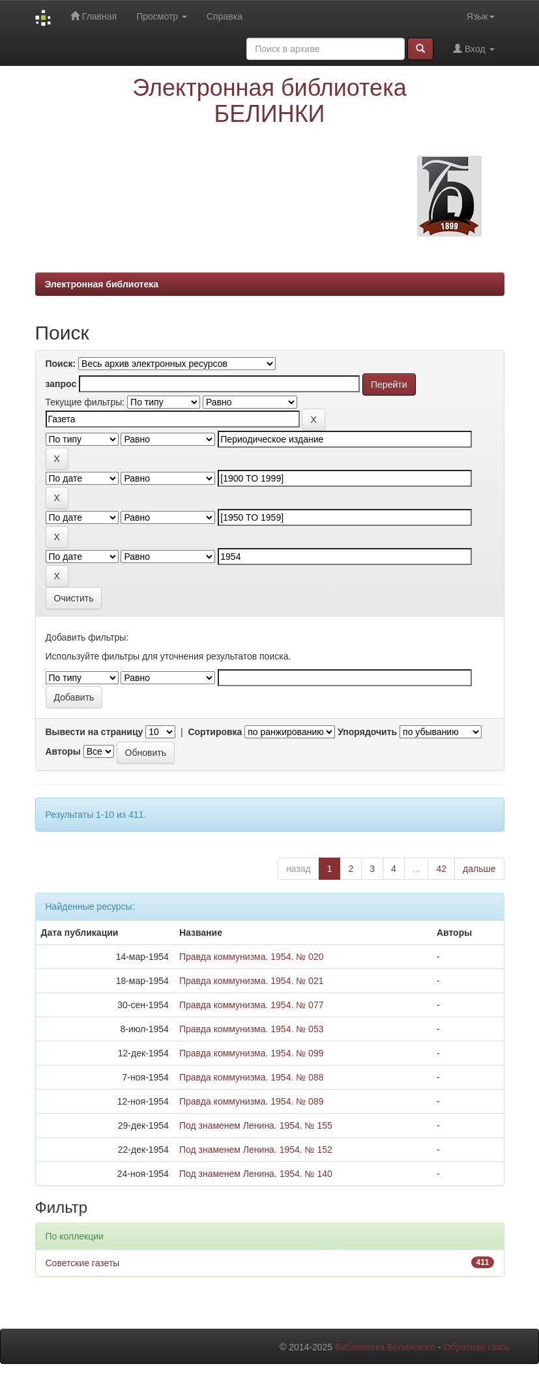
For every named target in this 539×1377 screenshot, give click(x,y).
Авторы (63, 751)
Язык (481, 16)
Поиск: (61, 363)
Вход (473, 48)
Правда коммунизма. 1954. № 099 (251, 1053)
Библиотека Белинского (385, 1347)
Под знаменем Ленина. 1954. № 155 (255, 1125)
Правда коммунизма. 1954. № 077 (251, 1005)
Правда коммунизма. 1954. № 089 (251, 1101)
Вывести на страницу (94, 732)
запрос (61, 384)
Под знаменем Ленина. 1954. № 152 (255, 1149)
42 (441, 868)
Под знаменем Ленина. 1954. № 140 (255, 1173)
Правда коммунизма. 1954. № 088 (251, 1077)
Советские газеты (83, 1263)
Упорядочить (367, 732)
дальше (479, 868)
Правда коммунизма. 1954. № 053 (251, 1029)
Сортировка (215, 732)
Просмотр (161, 16)
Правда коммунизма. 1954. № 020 (251, 956)
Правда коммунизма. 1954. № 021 (251, 981)
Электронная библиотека (102, 284)
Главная (93, 16)
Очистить (74, 598)
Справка (224, 16)
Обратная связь (476, 1347)
